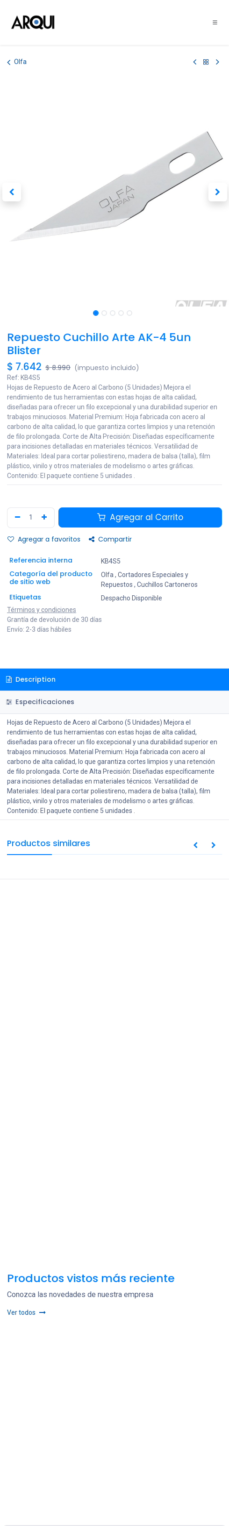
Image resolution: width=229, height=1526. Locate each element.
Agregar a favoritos (43, 539)
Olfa (17, 62)
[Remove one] (16, 517)
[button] (11, 192)
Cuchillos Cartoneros (167, 584)
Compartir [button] (110, 539)
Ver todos (26, 1312)
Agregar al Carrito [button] (140, 517)
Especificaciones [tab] (40, 701)
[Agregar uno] (45, 517)
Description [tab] (31, 679)
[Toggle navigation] (215, 22)
